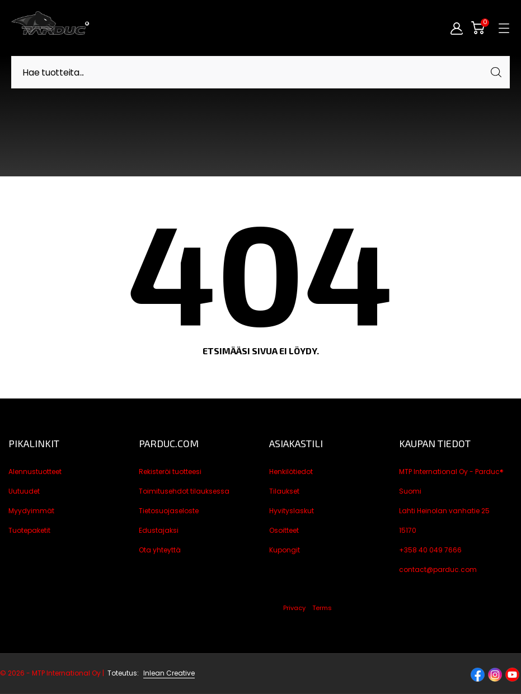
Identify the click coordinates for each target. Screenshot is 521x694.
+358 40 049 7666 (430, 550)
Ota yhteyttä (160, 550)
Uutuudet (24, 491)
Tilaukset (284, 491)
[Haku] (260, 72)
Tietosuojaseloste (169, 510)
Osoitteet (284, 530)
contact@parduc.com (438, 569)
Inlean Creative (169, 673)
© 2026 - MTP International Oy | (70, 673)
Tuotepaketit (29, 530)
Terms (322, 607)
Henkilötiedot (291, 471)
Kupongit (284, 550)
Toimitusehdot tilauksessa (184, 491)
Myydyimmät (31, 510)
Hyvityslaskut (291, 510)
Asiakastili (296, 443)
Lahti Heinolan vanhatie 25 (444, 510)
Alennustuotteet (35, 471)
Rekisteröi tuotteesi (170, 471)
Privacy (294, 607)
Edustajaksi (159, 530)
